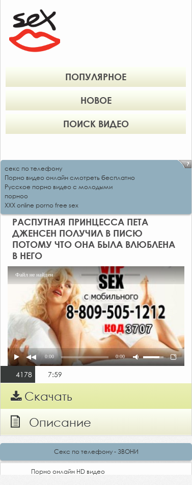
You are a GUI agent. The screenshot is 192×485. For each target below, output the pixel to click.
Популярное (95, 76)
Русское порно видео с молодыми (59, 187)
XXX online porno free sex (41, 205)
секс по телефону (33, 168)
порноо (16, 196)
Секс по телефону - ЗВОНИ (96, 451)
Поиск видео (96, 123)
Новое (96, 100)
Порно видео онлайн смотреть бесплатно (70, 177)
